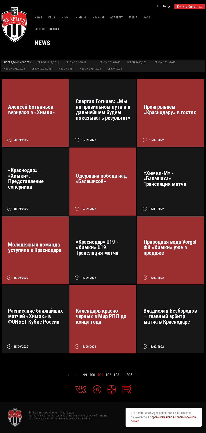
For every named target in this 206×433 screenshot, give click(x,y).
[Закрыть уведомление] (198, 411)
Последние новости (17, 62)
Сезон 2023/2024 (42, 68)
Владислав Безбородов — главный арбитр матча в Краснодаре (170, 316)
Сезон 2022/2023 (14, 68)
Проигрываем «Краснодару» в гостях (170, 110)
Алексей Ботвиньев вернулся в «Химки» (31, 110)
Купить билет (189, 6)
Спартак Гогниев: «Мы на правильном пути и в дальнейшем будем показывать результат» (103, 109)
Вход (166, 6)
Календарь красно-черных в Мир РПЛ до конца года (101, 316)
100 (92, 375)
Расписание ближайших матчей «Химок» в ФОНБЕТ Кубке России (35, 316)
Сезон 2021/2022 (165, 62)
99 (85, 375)
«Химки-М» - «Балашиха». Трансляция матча (165, 178)
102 (108, 375)
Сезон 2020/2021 (137, 62)
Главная (40, 29)
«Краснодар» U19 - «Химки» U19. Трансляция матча (97, 247)
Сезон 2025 (115, 68)
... (79, 375)
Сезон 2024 (66, 68)
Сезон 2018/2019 (75, 62)
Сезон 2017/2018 (48, 62)
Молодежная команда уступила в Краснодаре (34, 247)
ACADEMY (116, 17)
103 (116, 375)
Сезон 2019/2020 (110, 62)
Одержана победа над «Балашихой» (101, 178)
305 (129, 375)
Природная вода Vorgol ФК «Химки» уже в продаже (170, 247)
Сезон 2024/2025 (90, 68)
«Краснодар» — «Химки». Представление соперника (26, 178)
